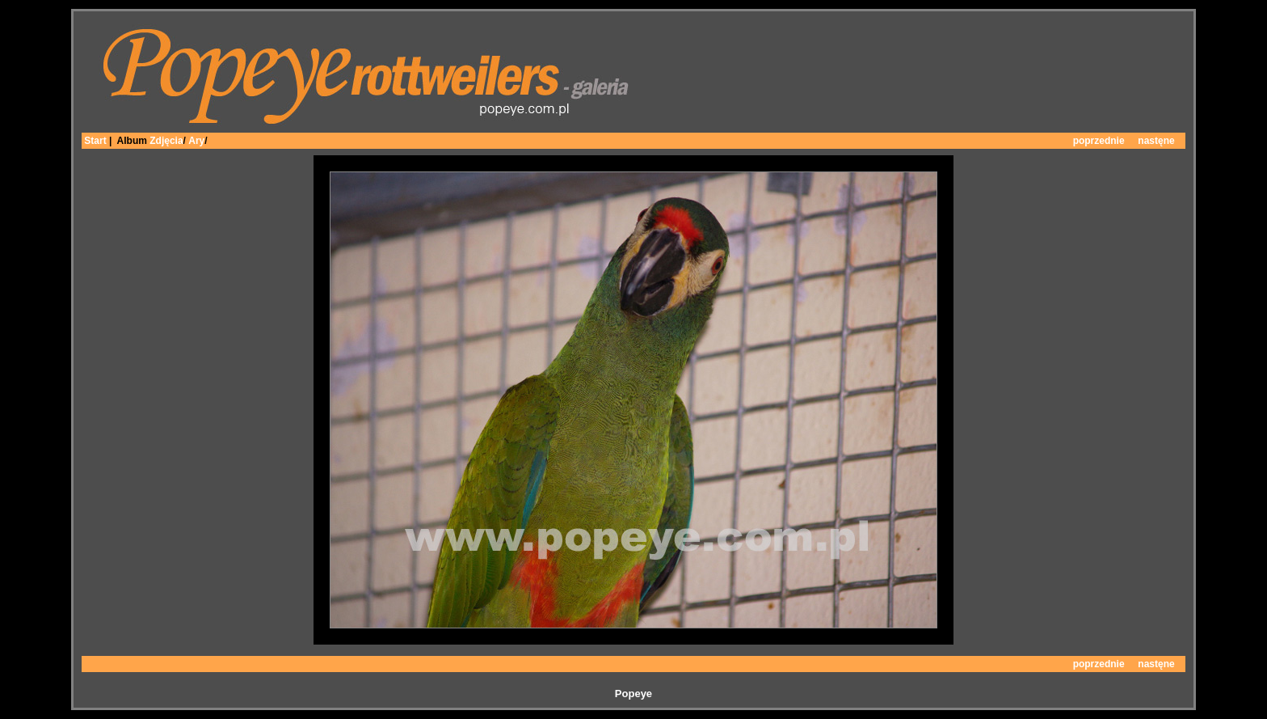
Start (95, 140)
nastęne (1156, 140)
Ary (196, 140)
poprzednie (1099, 140)
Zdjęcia (166, 140)
